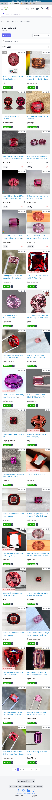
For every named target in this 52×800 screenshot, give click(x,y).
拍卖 (7, 21)
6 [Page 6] (31, 769)
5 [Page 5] (28, 769)
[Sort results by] (41, 35)
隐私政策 (19, 793)
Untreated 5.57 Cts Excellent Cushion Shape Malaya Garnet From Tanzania (13, 754)
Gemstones (14, 3)
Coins (33, 3)
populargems (7, 322)
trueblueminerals (32, 282)
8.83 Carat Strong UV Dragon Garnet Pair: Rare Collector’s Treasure (37, 158)
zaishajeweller (31, 718)
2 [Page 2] (20, 769)
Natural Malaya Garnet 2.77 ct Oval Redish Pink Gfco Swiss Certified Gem (13, 198)
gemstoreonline (32, 83)
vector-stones (7, 162)
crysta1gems (31, 242)
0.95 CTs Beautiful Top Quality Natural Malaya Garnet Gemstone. (13, 476)
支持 (33, 786)
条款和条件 (27, 793)
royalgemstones (8, 401)
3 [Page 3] (23, 769)
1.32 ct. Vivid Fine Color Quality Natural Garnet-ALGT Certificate (13, 397)
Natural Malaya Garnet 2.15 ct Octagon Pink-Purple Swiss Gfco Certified (37, 516)
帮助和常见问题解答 (25, 786)
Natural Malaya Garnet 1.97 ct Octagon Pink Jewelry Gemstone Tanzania (37, 198)
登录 (32, 9)
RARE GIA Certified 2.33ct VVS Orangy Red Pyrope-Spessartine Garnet (13, 79)
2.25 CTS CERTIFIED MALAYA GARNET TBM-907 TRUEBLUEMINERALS (37, 278)
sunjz (28, 441)
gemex (29, 322)
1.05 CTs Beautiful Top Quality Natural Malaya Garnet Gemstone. (37, 595)
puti (4, 83)
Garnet (14, 21)
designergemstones (9, 441)
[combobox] (26, 14)
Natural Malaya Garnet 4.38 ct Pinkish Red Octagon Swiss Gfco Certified (13, 238)
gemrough (30, 123)
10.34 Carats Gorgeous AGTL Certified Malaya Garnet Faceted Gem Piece (13, 357)
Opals (4, 3)
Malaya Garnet (24, 21)
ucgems (29, 162)
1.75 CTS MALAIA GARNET (36, 474)
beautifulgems (31, 758)
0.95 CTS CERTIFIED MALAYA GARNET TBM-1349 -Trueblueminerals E (13, 674)
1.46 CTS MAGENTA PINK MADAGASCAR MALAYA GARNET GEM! (36, 397)
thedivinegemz (7, 718)
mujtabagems (7, 282)
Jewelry (24, 3)
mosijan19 (6, 480)
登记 (27, 9)
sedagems (30, 480)
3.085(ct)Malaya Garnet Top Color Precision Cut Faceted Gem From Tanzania (12, 714)
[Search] (26, 41)
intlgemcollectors (8, 123)
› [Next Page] (36, 769)
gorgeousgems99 (8, 758)
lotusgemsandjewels (9, 361)
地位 (33, 793)
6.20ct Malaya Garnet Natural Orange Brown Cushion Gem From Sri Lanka (37, 79)
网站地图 (39, 786)
